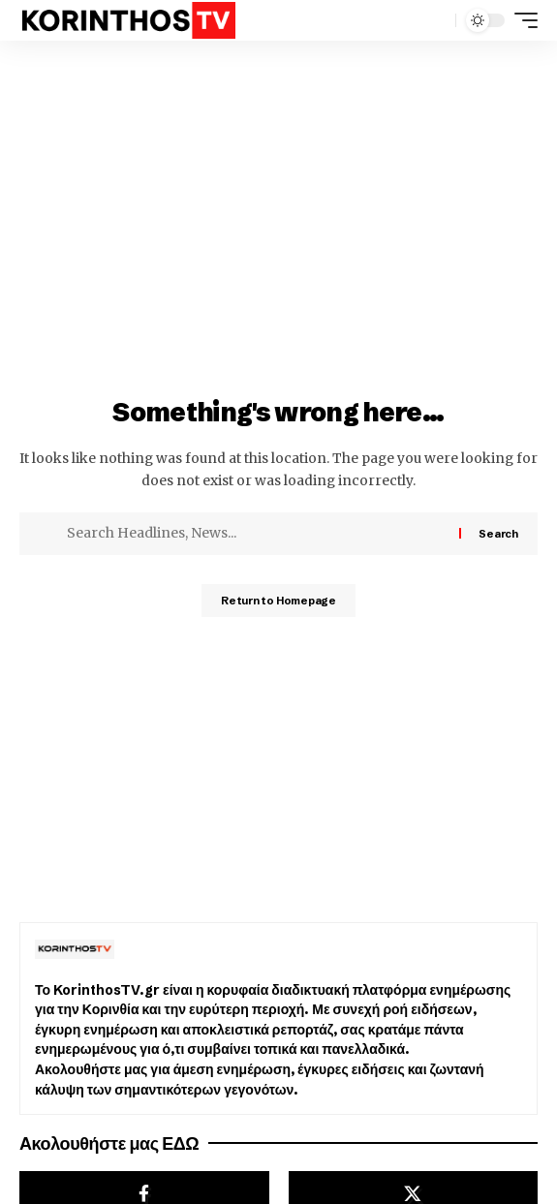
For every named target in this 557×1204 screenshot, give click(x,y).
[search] (436, 21)
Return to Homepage (278, 600)
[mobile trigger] (521, 20)
